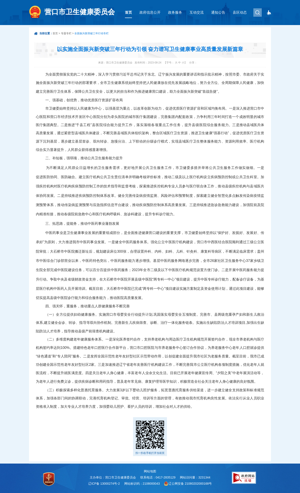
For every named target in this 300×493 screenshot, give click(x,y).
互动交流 (197, 12)
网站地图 (150, 471)
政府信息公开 (150, 12)
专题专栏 (66, 33)
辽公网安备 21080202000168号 (190, 483)
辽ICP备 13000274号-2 (104, 483)
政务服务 (175, 12)
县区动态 (240, 12)
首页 (128, 12)
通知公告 (218, 12)
